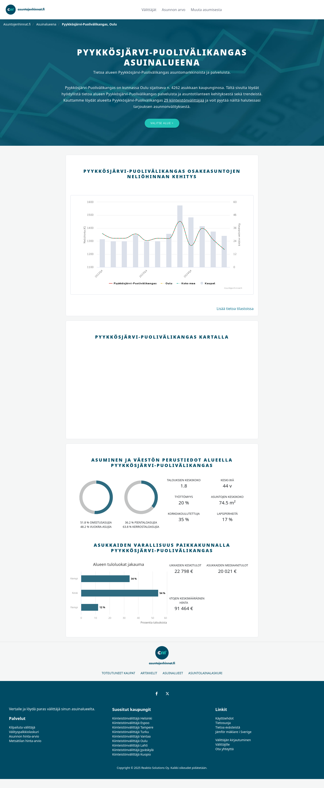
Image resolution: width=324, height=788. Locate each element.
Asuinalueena (46, 24)
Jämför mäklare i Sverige (233, 732)
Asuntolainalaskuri (205, 673)
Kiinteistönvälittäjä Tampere (132, 727)
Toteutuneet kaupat (118, 673)
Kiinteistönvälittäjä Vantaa (131, 736)
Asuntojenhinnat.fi (17, 24)
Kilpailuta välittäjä (22, 727)
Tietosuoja (223, 723)
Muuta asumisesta (206, 9)
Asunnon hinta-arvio (24, 736)
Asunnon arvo (173, 9)
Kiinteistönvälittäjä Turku (130, 732)
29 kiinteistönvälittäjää (184, 100)
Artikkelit (149, 673)
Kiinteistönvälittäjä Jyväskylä (133, 750)
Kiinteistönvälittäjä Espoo (130, 723)
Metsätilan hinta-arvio (25, 741)
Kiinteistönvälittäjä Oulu (130, 741)
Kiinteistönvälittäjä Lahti (130, 745)
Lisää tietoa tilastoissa (235, 308)
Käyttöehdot (224, 718)
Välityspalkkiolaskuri (24, 732)
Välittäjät (149, 9)
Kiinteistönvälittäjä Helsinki (132, 718)
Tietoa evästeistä (227, 727)
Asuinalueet (173, 673)
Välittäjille (222, 744)
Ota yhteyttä (224, 749)
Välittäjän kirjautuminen (233, 740)
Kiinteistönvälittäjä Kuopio (131, 754)
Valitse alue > (162, 123)
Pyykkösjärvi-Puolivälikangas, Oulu (89, 24)
